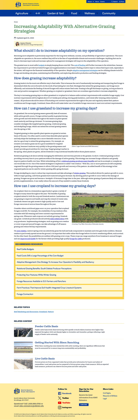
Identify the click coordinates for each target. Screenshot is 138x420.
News (97, 1)
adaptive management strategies (85, 70)
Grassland (43, 312)
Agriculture (22, 13)
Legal (105, 398)
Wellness (89, 13)
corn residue (21, 231)
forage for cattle (76, 239)
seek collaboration (57, 219)
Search (114, 1)
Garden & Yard (55, 13)
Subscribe (83, 404)
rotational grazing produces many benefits (77, 161)
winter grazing (80, 173)
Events (102, 1)
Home (16, 22)
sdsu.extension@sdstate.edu (31, 406)
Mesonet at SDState (110, 396)
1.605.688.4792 (34, 404)
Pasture (51, 312)
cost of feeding (79, 65)
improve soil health (27, 239)
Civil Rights (107, 393)
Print (121, 1)
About (90, 1)
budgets (41, 65)
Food (74, 13)
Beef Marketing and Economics (26, 312)
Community (108, 13)
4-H (38, 13)
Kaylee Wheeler (25, 43)
